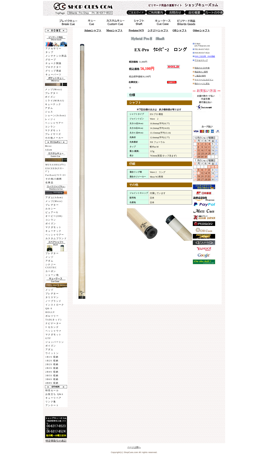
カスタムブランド (56, 238)
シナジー (158, 30)
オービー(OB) (54, 216)
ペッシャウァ (53, 331)
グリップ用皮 (53, 70)
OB (180, 30)
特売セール (52, 390)
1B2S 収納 (51, 360)
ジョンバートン (54, 342)
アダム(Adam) (54, 197)
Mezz (48, 146)
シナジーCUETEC (51, 266)
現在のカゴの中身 (202, 68)
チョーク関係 (53, 63)
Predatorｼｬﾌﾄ (136, 30)
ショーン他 (52, 275)
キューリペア (53, 398)
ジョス (49, 111)
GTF (48, 338)
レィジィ (50, 119)
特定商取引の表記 (56, 440)
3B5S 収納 (51, 375)
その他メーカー (54, 138)
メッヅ (49, 257)
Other (201, 30)
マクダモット (53, 130)
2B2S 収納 (51, 364)
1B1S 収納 (51, 357)
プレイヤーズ (53, 134)
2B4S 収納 (51, 371)
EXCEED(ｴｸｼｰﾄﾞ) (54, 170)
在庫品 (49, 182)
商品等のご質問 (201, 72)
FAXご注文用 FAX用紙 (205, 56)
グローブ (50, 59)
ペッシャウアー (54, 123)
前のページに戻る (202, 84)
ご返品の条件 (200, 76)
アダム (49, 108)
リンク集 (50, 401)
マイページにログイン (204, 80)
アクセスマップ (201, 60)
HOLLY (50, 312)
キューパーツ (53, 74)
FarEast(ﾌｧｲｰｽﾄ (55, 175)
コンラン (50, 126)
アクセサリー (53, 48)
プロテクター (53, 67)
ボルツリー (52, 316)
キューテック (53, 104)
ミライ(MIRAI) (54, 100)
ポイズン (50, 97)
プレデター (51, 93)
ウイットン (52, 353)
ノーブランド (53, 301)
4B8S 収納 (51, 383)
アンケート (52, 405)
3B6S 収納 (51, 379)
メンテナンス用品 (56, 56)
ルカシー (50, 208)
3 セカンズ (52, 327)
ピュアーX (51, 212)
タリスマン (52, 297)
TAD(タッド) (53, 319)
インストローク (54, 304)
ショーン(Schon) (55, 115)
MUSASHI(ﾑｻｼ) (55, 164)
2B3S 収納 (51, 368)
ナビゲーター (53, 323)
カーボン (50, 271)
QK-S (48, 308)
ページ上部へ (134, 447)
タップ (49, 52)
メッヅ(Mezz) (53, 89)
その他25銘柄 (53, 179)
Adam (48, 149)
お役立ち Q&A (54, 394)
